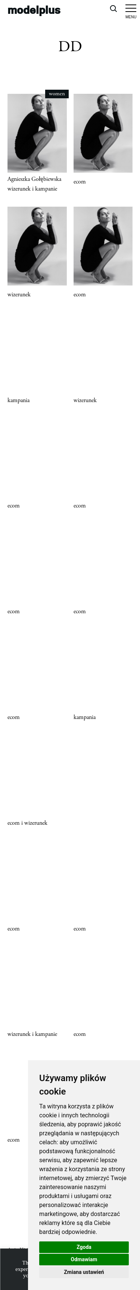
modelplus (33, 9)
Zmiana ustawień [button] (84, 1272)
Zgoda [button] (84, 1247)
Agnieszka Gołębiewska (34, 179)
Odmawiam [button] (84, 1259)
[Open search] (113, 8)
